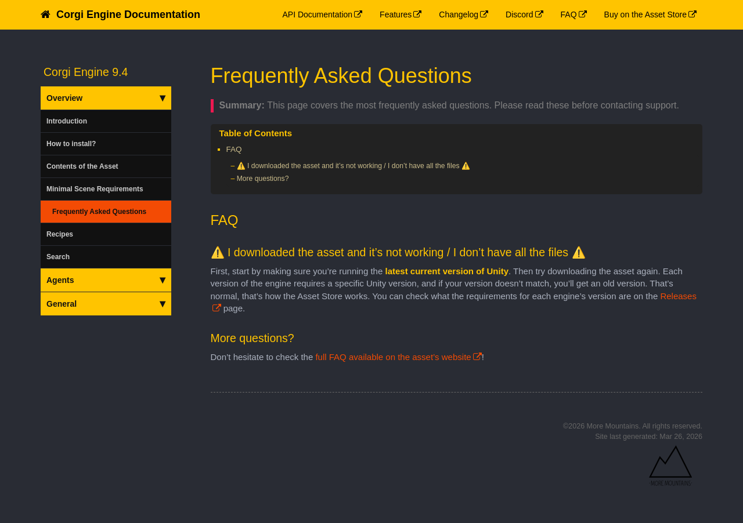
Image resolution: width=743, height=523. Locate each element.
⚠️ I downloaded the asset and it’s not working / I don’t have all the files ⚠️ (353, 166)
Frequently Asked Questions (99, 212)
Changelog (458, 14)
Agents (105, 280)
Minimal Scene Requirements (94, 189)
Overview (105, 98)
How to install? (71, 144)
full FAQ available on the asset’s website (393, 357)
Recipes (59, 234)
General (105, 304)
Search (58, 257)
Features (396, 14)
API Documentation (317, 14)
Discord (519, 14)
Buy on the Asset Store (645, 14)
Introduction (66, 121)
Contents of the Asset (82, 166)
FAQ (569, 14)
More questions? (263, 179)
